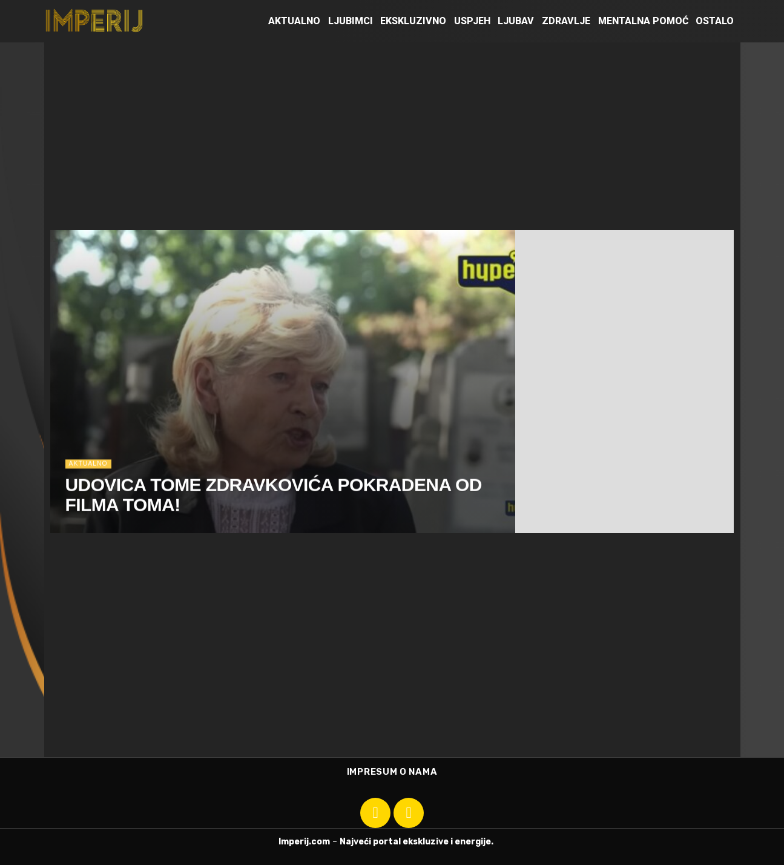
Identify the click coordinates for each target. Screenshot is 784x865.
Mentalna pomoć (643, 21)
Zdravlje (566, 21)
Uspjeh (472, 21)
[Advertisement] (392, 133)
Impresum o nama (392, 771)
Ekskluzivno (413, 21)
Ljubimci (350, 21)
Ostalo (715, 21)
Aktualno (294, 21)
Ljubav (516, 21)
